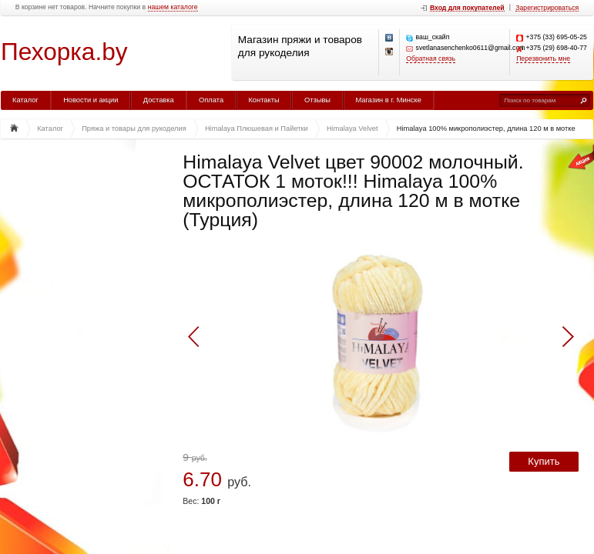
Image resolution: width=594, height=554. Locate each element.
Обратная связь (430, 58)
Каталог (25, 100)
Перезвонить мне (543, 58)
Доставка (158, 100)
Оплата (211, 100)
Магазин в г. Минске (388, 100)
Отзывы (317, 100)
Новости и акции (90, 100)
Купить (543, 461)
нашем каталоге (173, 7)
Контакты (263, 100)
